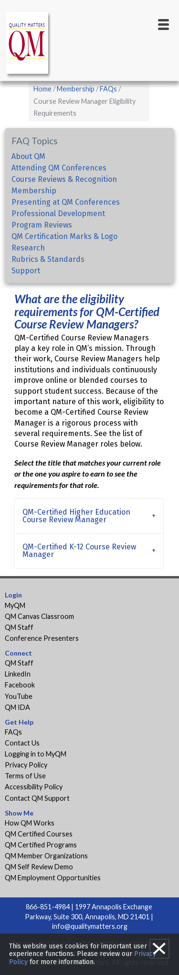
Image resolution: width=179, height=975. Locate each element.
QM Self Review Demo (39, 867)
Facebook (20, 685)
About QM (28, 156)
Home (42, 89)
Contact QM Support (37, 798)
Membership (76, 89)
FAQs (108, 89)
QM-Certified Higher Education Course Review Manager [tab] (76, 515)
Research (28, 247)
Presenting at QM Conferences (65, 202)
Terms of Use (25, 776)
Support (25, 270)
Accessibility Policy (34, 787)
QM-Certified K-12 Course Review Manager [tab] (79, 550)
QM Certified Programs (41, 845)
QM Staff (19, 627)
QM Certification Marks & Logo (64, 236)
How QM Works (29, 823)
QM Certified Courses (39, 834)
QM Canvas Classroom (39, 616)
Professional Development (58, 213)
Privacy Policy (26, 765)
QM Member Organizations (46, 856)
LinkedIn (18, 674)
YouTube (18, 696)
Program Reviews (41, 224)
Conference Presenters (42, 638)
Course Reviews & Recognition (64, 179)
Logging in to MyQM (35, 754)
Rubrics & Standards (47, 259)
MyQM (15, 605)
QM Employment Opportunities (53, 878)
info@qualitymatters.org (89, 926)
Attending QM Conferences (58, 167)
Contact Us (22, 743)
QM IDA (17, 707)
